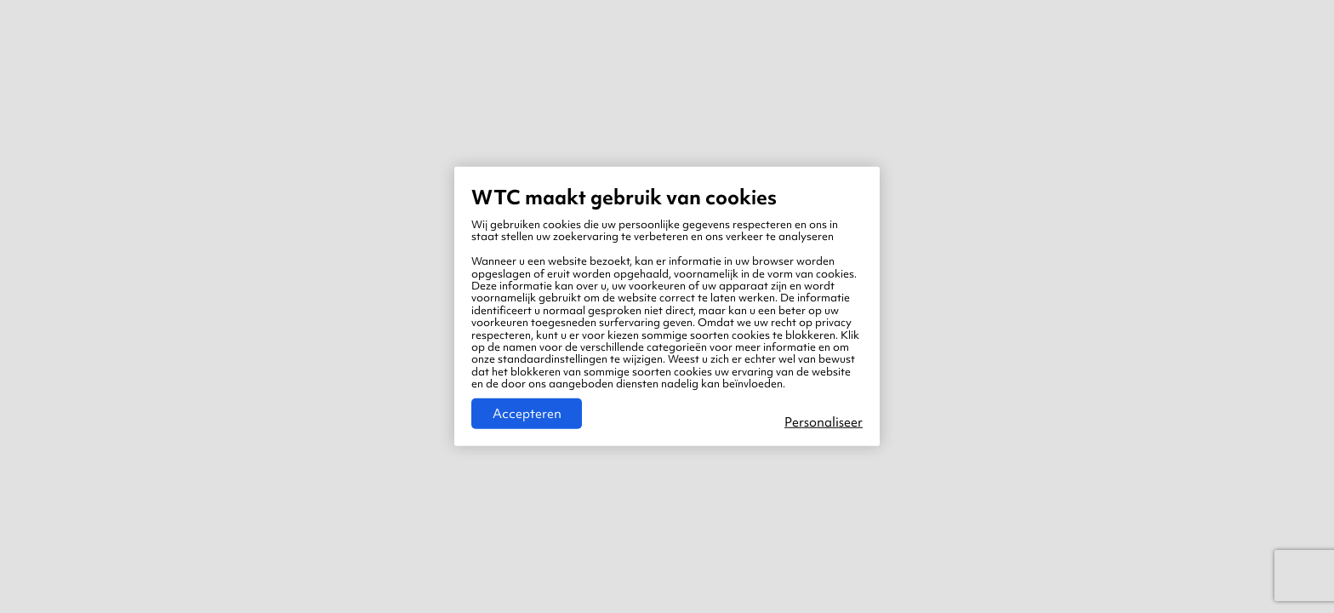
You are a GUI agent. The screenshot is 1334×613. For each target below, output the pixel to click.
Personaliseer (823, 422)
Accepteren (527, 413)
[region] (667, 306)
